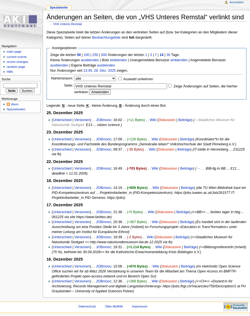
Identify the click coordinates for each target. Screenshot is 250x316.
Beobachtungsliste (106, 37)
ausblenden (90, 60)
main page (14, 51)
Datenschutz (87, 306)
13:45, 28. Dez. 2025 (99, 71)
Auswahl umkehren (138, 79)
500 (104, 55)
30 (168, 55)
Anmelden (237, 2)
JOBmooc (103, 120)
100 (86, 55)
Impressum (140, 306)
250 (95, 55)
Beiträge (184, 120)
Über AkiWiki (114, 306)
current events (17, 56)
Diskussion (166, 120)
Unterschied (62, 120)
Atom (14, 104)
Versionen (82, 120)
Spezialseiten (16, 109)
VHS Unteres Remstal (67, 24)
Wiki (153, 120)
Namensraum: (62, 78)
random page (16, 66)
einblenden (118, 60)
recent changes (17, 61)
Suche (6, 79)
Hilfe (10, 71)
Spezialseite (59, 7)
